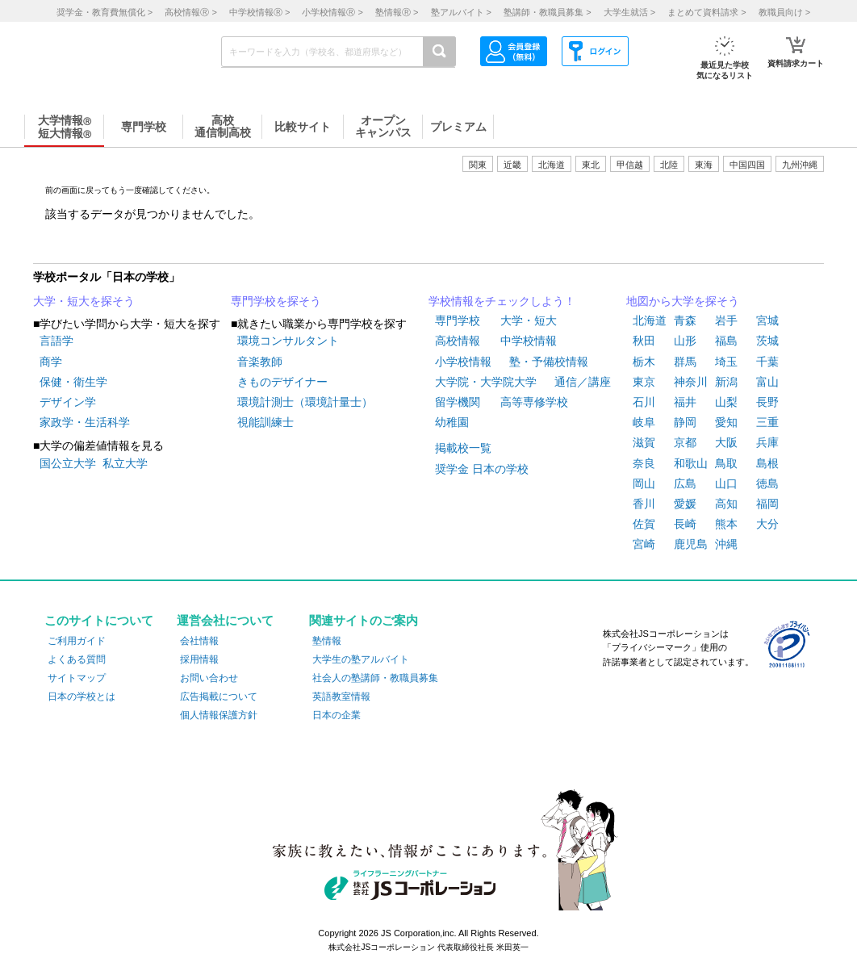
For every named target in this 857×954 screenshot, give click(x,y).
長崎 (685, 523)
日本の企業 (336, 715)
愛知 (726, 422)
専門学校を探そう (276, 301)
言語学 (56, 340)
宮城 (767, 320)
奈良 (644, 463)
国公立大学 (68, 463)
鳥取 (726, 463)
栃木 (644, 361)
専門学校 (457, 320)
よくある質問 (77, 659)
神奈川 (691, 381)
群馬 (685, 361)
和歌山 (691, 463)
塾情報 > (396, 12)
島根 (767, 463)
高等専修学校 (534, 401)
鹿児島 (691, 544)
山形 (685, 340)
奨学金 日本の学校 (482, 468)
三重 (767, 422)
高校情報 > (190, 12)
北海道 (551, 164)
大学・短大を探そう (84, 301)
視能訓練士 (265, 422)
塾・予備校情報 (548, 361)
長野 (767, 401)
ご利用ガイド (77, 640)
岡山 (644, 483)
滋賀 (644, 442)
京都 (685, 442)
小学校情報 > (332, 12)
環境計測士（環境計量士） (305, 401)
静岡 (685, 422)
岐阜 (644, 422)
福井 (685, 401)
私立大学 (125, 463)
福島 (726, 340)
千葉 (767, 361)
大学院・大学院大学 (486, 381)
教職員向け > (784, 12)
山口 (726, 483)
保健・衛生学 (73, 381)
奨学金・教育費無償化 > (104, 12)
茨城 (767, 340)
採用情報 (199, 659)
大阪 (726, 442)
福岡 (767, 503)
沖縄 (726, 544)
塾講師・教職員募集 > (547, 12)
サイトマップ (77, 678)
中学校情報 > (259, 12)
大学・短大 (528, 320)
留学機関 (457, 401)
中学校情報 (528, 340)
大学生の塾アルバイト (360, 659)
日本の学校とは (81, 696)
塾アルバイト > (461, 12)
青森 (685, 320)
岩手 (726, 320)
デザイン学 (68, 401)
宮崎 (644, 544)
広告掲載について (218, 696)
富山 (767, 381)
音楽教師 (259, 361)
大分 (767, 523)
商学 (51, 361)
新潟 (726, 381)
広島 (685, 483)
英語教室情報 (341, 696)
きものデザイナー (282, 381)
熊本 (726, 523)
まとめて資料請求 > (706, 12)
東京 (644, 381)
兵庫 (767, 442)
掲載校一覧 (463, 447)
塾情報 (326, 640)
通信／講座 (582, 381)
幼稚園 (452, 422)
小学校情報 (463, 361)
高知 (726, 503)
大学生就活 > (629, 12)
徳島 (767, 483)
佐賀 (644, 523)
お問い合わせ (209, 678)
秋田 (644, 340)
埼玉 (726, 361)
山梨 (726, 401)
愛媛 (685, 503)
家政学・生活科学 (85, 422)
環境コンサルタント (288, 340)
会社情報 (199, 640)
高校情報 (457, 340)
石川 (644, 401)
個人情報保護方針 (218, 715)
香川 (644, 503)
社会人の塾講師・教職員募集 (375, 678)
